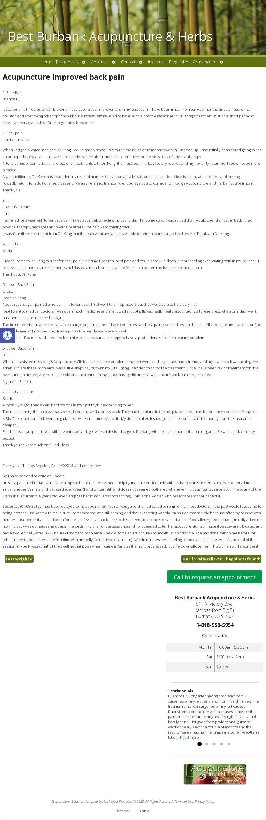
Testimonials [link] (67, 62)
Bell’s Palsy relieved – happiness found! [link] (221, 558)
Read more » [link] (190, 737)
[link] (7, 335)
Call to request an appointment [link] (215, 577)
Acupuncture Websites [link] (67, 801)
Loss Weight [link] (19, 558)
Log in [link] (144, 811)
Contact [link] (128, 62)
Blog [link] (173, 62)
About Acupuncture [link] (198, 62)
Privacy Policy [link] (204, 801)
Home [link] (46, 62)
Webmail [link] (123, 811)
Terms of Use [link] (183, 801)
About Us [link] (100, 62)
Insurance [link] (157, 62)
